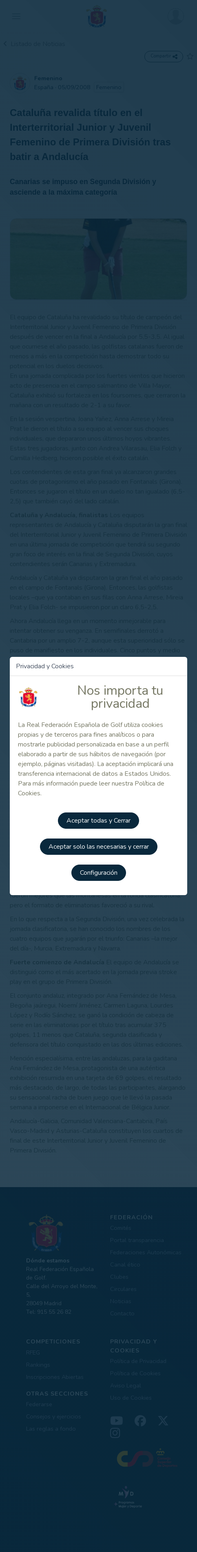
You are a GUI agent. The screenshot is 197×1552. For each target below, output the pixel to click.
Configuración (98, 872)
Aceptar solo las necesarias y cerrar (99, 846)
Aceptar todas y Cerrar (98, 820)
